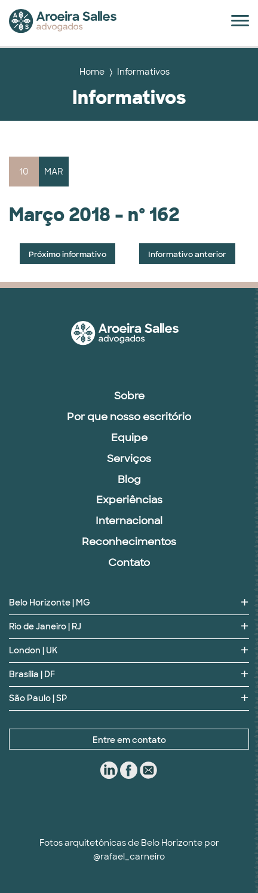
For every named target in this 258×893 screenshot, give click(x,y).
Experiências (129, 499)
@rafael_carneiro (129, 856)
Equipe (129, 437)
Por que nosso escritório (129, 416)
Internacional (129, 520)
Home (92, 71)
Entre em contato (129, 740)
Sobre (129, 395)
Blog (129, 479)
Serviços (129, 458)
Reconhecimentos (129, 541)
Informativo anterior (187, 254)
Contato (129, 562)
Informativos (143, 71)
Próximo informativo (67, 254)
